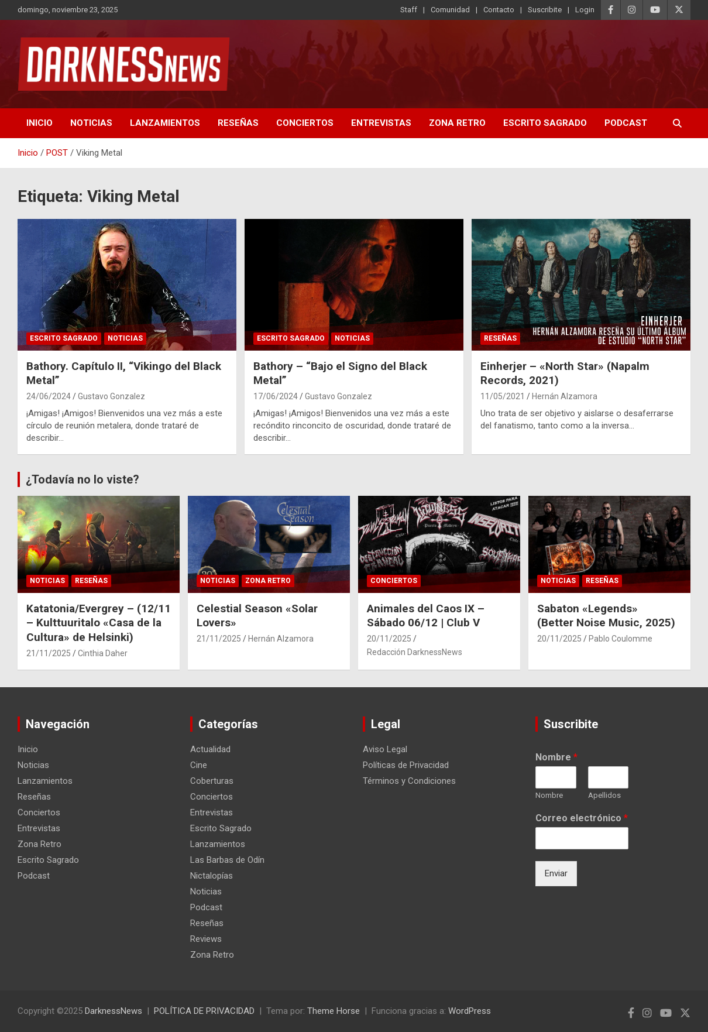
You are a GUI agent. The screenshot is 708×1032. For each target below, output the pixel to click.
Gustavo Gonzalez (111, 396)
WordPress (469, 1011)
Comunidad (450, 9)
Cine (198, 765)
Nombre (556, 757)
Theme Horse (333, 1011)
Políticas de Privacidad (406, 765)
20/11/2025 (389, 638)
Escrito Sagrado (545, 123)
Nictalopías (211, 875)
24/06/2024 (48, 396)
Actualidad (210, 749)
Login (584, 9)
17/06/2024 (275, 396)
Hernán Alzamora (564, 396)
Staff (408, 9)
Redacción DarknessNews (414, 652)
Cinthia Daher (103, 653)
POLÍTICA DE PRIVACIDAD (204, 1011)
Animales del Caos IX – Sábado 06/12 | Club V (425, 616)
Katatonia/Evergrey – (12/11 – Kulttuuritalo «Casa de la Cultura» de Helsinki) (98, 623)
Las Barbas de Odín (227, 860)
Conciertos (305, 123)
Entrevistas (381, 123)
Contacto (498, 9)
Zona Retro (457, 123)
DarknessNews (113, 1011)
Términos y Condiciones (409, 781)
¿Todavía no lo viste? (82, 479)
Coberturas (211, 781)
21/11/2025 (48, 653)
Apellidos (604, 795)
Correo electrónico (581, 818)
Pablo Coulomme (620, 638)
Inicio (39, 123)
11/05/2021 (502, 396)
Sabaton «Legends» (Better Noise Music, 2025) (607, 616)
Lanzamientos (165, 123)
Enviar (556, 873)
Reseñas (238, 123)
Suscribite (545, 9)
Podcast (625, 123)
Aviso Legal (385, 749)
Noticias (91, 123)
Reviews (206, 939)
